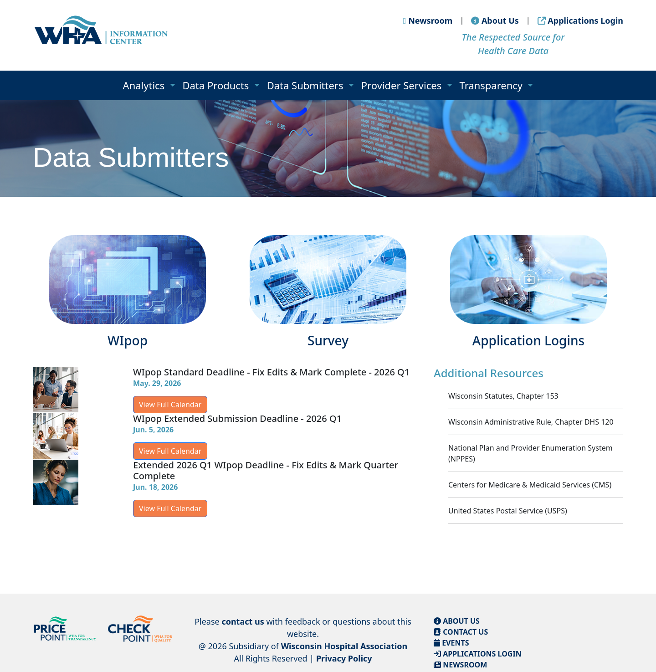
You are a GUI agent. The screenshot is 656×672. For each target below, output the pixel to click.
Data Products (217, 85)
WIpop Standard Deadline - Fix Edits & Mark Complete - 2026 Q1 (271, 372)
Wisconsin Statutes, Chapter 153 (503, 396)
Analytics (145, 85)
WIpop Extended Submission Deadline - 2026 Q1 (237, 418)
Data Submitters (306, 85)
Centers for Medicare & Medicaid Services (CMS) (529, 485)
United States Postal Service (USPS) (507, 511)
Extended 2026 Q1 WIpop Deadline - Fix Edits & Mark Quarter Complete (265, 470)
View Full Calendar (170, 405)
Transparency (492, 85)
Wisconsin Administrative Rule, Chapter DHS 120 (531, 422)
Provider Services (402, 85)
